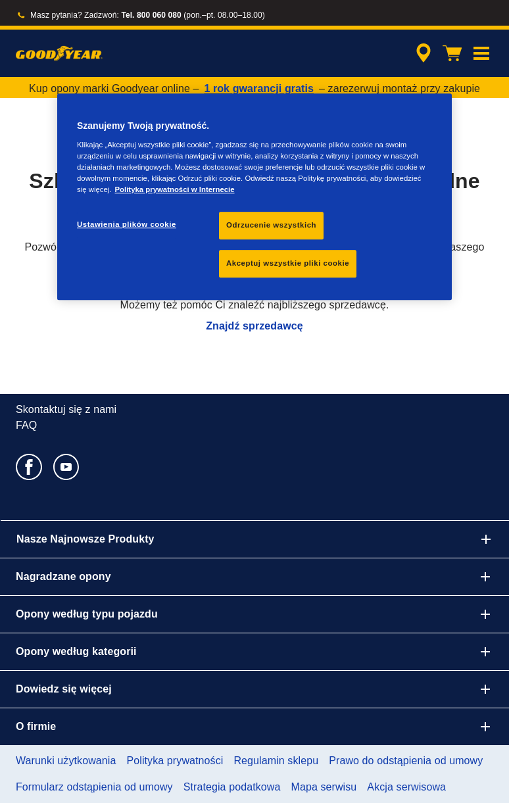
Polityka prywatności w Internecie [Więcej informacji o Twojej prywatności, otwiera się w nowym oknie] (174, 189)
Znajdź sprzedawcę (254, 325)
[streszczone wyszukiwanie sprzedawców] (421, 53)
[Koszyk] (452, 53)
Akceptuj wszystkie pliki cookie (287, 263)
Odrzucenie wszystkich (271, 225)
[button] (481, 53)
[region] (254, 196)
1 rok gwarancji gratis (259, 88)
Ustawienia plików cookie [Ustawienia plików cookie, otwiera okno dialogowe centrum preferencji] (126, 224)
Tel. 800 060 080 (151, 15)
